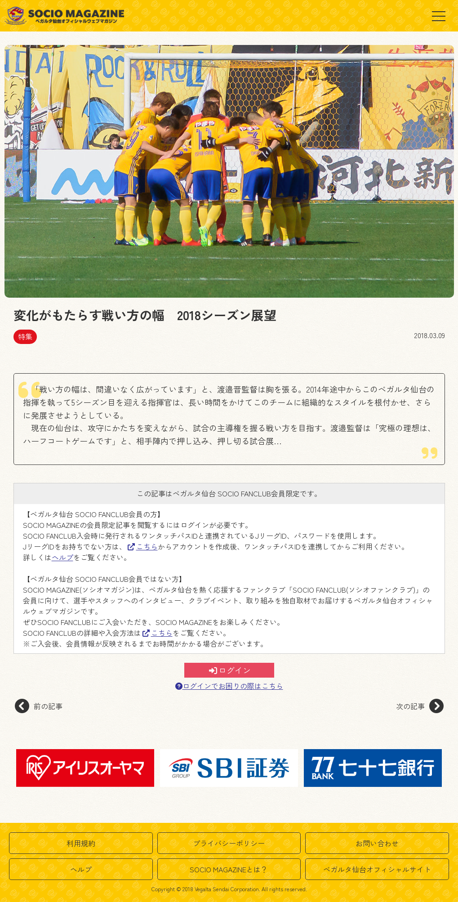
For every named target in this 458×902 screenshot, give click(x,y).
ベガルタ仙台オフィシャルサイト (377, 869)
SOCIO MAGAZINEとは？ (229, 869)
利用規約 (81, 843)
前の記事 (38, 706)
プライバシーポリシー (229, 843)
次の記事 (420, 706)
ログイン (230, 670)
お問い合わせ (377, 843)
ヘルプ (62, 557)
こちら (143, 546)
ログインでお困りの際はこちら (229, 686)
